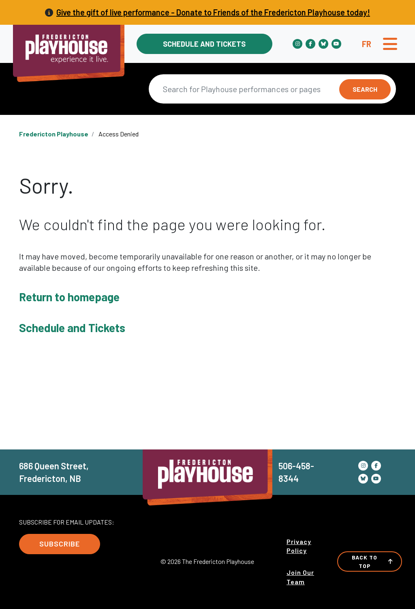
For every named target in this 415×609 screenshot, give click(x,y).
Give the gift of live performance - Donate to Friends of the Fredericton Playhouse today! (213, 12)
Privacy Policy (299, 546)
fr (366, 44)
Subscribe (59, 543)
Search (365, 89)
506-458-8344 (296, 472)
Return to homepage (69, 297)
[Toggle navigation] (390, 44)
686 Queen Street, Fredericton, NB (54, 472)
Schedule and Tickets (204, 43)
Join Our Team (300, 576)
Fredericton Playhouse (53, 134)
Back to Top (372, 561)
